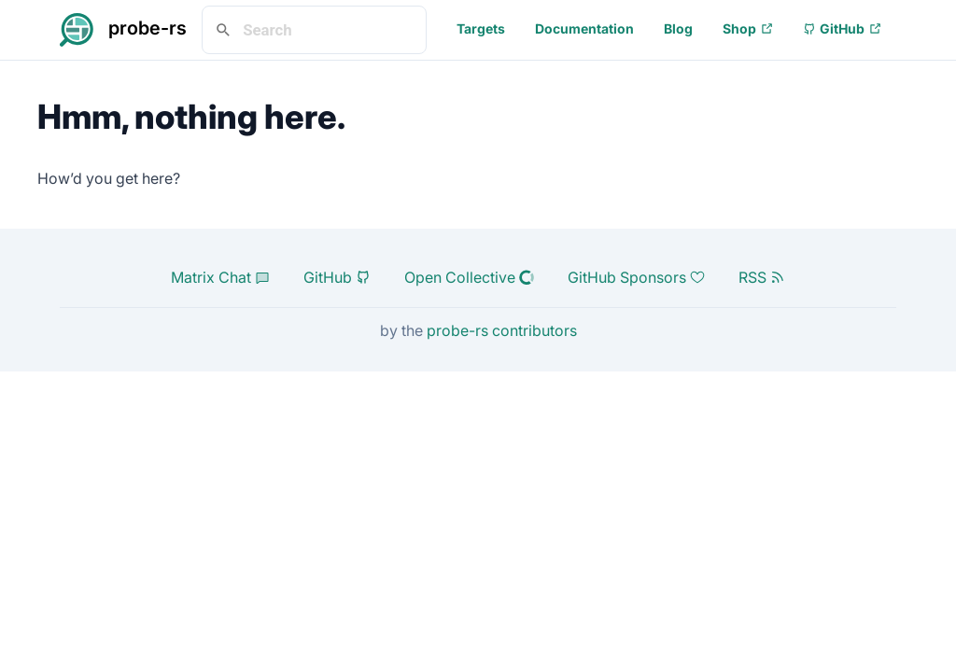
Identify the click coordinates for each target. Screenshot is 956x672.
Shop (748, 28)
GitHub (842, 28)
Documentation (584, 28)
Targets (481, 28)
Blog (678, 28)
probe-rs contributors (502, 330)
